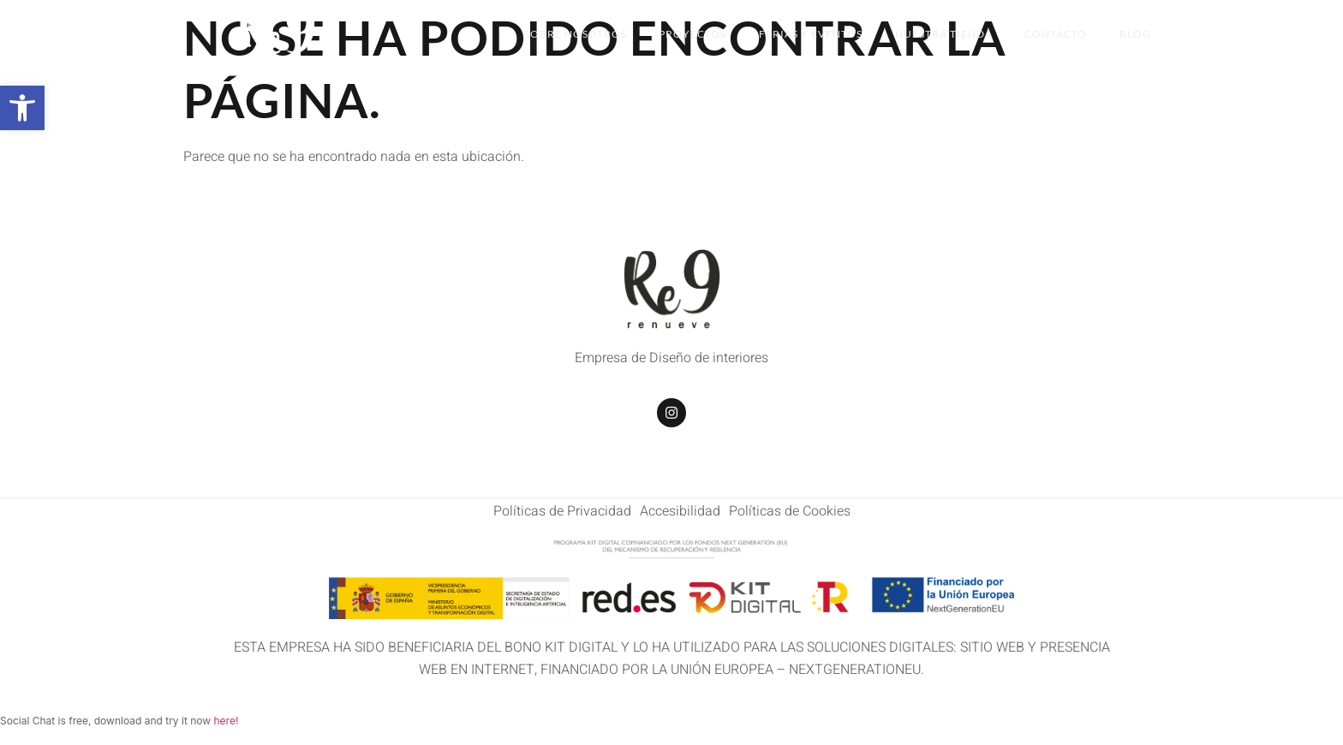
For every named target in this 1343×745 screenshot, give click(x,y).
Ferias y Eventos (805, 33)
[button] (22, 108)
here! (225, 720)
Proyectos (685, 33)
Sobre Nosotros (565, 33)
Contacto (1054, 33)
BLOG (1135, 33)
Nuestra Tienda (939, 33)
